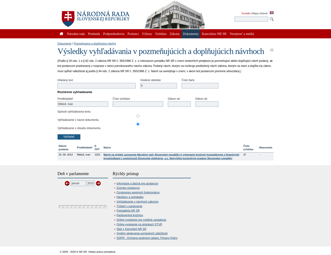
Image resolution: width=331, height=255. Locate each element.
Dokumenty (64, 43)
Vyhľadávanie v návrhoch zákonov (138, 201)
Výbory (147, 34)
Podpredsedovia (113, 34)
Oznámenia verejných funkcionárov (138, 192)
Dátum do (201, 98)
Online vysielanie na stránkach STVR (139, 224)
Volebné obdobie (150, 80)
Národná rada (76, 34)
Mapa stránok (260, 13)
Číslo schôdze (121, 98)
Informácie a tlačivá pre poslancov (137, 183)
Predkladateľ (65, 98)
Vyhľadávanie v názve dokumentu (78, 120)
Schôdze (161, 34)
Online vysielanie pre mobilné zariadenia (141, 219)
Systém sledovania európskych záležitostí (142, 233)
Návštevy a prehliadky (130, 197)
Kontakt (246, 13)
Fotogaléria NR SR (128, 210)
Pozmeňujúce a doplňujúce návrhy (95, 43)
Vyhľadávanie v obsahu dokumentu (78, 128)
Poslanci (133, 34)
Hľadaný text (65, 80)
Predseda (94, 34)
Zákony (175, 34)
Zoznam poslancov (128, 188)
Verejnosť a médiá (242, 34)
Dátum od (174, 98)
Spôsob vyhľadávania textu (74, 111)
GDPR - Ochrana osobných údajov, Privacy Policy (147, 238)
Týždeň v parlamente (129, 206)
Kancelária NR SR (214, 34)
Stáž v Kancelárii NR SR (131, 229)
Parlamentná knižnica (130, 215)
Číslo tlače (188, 80)
